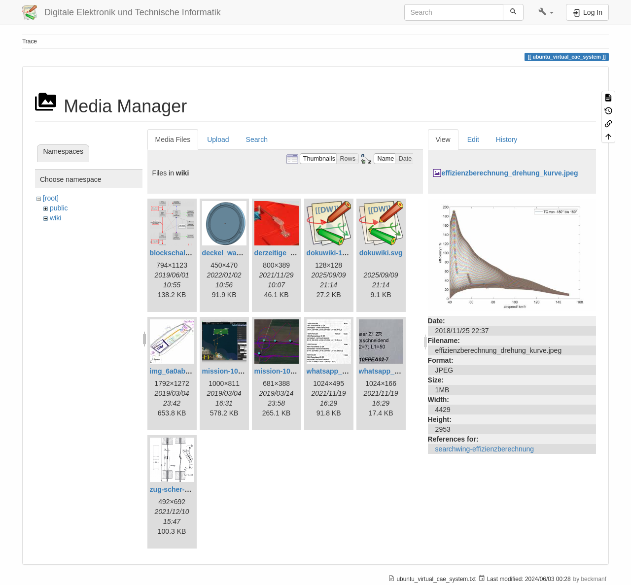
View (443, 139)
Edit (473, 139)
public (59, 208)
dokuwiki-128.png (335, 253)
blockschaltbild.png (182, 253)
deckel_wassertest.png (240, 253)
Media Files (173, 139)
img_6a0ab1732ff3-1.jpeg (191, 371)
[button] (546, 12)
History (507, 139)
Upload (218, 139)
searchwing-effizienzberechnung (484, 449)
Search (257, 139)
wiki (55, 218)
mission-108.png (229, 371)
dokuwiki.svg (381, 253)
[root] (51, 198)
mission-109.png (281, 371)
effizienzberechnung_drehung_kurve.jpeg (510, 173)
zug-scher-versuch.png (188, 489)
